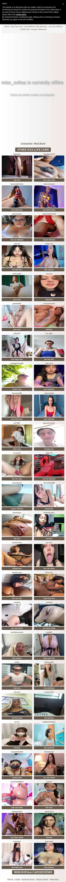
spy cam (17, 180)
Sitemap (10, 879)
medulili (49, 602)
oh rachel (17, 453)
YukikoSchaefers (49, 722)
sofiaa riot (49, 244)
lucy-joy (49, 274)
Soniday (17, 602)
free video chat (49, 180)
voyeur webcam (49, 240)
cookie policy (21, 14)
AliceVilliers (17, 513)
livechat (17, 748)
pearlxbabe (17, 303)
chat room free (49, 598)
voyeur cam (16, 389)
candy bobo (49, 692)
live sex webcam (17, 240)
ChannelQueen (49, 184)
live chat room (16, 419)
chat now (16, 688)
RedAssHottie (49, 393)
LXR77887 (17, 423)
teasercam (49, 509)
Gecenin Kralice (49, 423)
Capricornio (49, 812)
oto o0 (17, 722)
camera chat (17, 778)
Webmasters (54, 879)
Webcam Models (42, 879)
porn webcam (49, 389)
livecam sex (49, 449)
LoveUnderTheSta (17, 184)
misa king (17, 841)
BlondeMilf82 (17, 393)
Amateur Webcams (39, 29)
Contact (17, 879)
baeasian (16, 154)
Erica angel (17, 274)
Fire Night (49, 333)
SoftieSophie (49, 662)
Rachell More (17, 543)
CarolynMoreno (49, 303)
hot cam (17, 539)
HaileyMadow (17, 812)
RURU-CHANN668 (49, 483)
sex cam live (17, 270)
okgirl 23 (49, 453)
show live (49, 299)
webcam (49, 329)
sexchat (49, 539)
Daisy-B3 (17, 333)
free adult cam (16, 210)
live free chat (17, 718)
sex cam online (17, 628)
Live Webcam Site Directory (35, 27)
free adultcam (49, 688)
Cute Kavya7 (16, 483)
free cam (49, 808)
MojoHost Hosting (28, 879)
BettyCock (49, 572)
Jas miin (49, 543)
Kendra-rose (17, 572)
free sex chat (17, 479)
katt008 (49, 632)
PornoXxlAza (17, 214)
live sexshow (49, 748)
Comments (26, 143)
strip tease (17, 449)
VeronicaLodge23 (17, 782)
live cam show (49, 568)
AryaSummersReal (49, 214)
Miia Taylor (49, 841)
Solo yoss (49, 363)
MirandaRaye (49, 752)
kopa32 (49, 782)
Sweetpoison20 (49, 154)
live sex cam (49, 359)
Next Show (39, 143)
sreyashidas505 (17, 752)
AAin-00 (17, 244)
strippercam (17, 568)
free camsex (49, 270)
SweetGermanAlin (17, 363)
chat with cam (17, 867)
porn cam (17, 299)
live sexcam (49, 718)
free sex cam (17, 598)
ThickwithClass (49, 513)
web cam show (17, 808)
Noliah (17, 662)
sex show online (49, 210)
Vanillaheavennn (17, 632)
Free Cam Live (17, 27)
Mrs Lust (17, 692)
